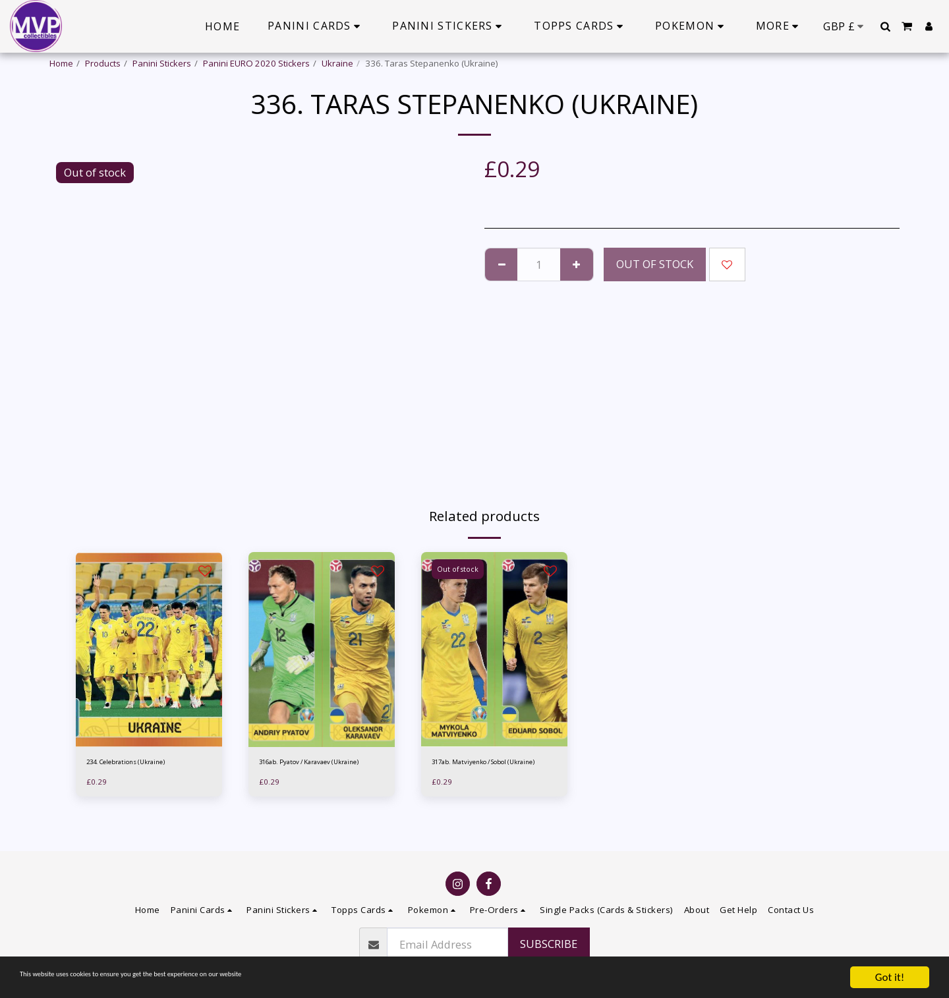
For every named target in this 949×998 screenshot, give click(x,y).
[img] (149, 649)
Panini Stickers (161, 63)
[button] (885, 26)
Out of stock (654, 263)
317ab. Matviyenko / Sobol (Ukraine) (485, 770)
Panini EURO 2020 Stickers (256, 63)
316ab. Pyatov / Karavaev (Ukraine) (311, 770)
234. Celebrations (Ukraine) (141, 763)
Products (103, 63)
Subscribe (548, 943)
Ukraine (337, 63)
